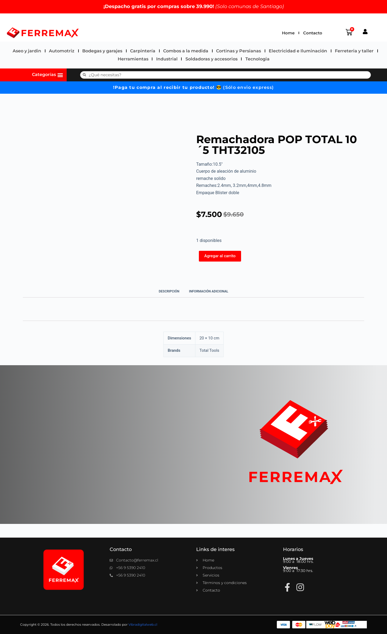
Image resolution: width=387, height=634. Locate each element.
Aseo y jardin (27, 50)
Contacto (312, 32)
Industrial (167, 58)
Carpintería (142, 50)
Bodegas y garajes (102, 50)
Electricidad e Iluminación (298, 50)
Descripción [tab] (169, 291)
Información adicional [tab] (208, 291)
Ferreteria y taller (354, 50)
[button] (60, 74)
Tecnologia (257, 58)
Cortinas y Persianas (238, 50)
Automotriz (61, 50)
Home (288, 32)
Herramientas (133, 58)
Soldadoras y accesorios (211, 58)
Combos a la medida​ (185, 50)
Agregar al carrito (220, 255)
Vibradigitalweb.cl (142, 624)
